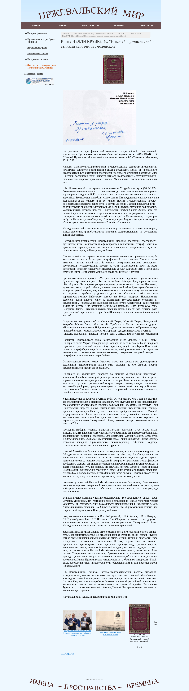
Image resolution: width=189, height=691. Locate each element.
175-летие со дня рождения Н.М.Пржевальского (110, 633)
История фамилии (37, 33)
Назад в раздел (67, 653)
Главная (35, 25)
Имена (63, 25)
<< (77, 647)
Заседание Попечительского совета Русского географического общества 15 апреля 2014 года (77, 633)
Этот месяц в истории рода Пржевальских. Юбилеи (41, 66)
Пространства (91, 25)
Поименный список (37, 53)
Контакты (147, 25)
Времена (119, 25)
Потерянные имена (37, 59)
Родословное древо (37, 47)
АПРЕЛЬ (121, 34)
